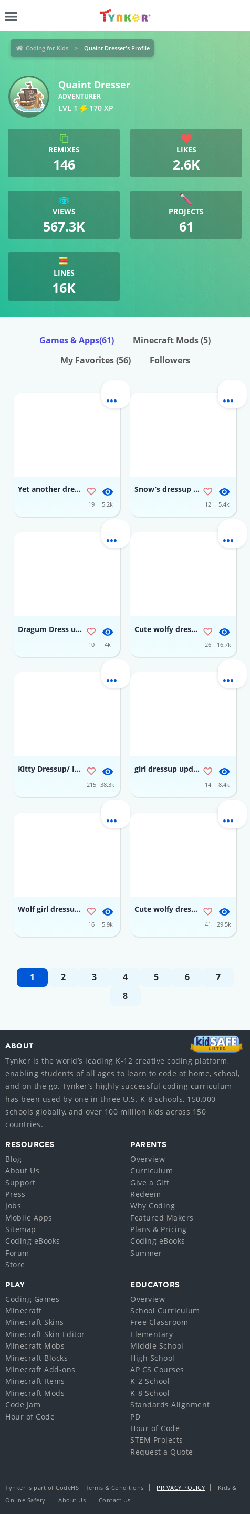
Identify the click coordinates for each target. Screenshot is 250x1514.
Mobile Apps (29, 1218)
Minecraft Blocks (36, 1358)
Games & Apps (76, 340)
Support (20, 1182)
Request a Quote (161, 1452)
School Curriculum (165, 1311)
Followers (170, 360)
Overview (147, 1159)
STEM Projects (156, 1440)
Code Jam (22, 1405)
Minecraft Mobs (35, 1346)
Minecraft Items (35, 1381)
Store (15, 1264)
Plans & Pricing (158, 1229)
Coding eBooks (32, 1241)
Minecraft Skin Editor (45, 1334)
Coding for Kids (47, 48)
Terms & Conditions (115, 1487)
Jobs (13, 1206)
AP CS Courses (157, 1369)
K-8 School (150, 1393)
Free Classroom (159, 1322)
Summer (146, 1253)
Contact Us (115, 1500)
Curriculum (151, 1170)
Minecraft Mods (172, 340)
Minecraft (23, 1311)
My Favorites (95, 360)
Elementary (151, 1334)
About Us (22, 1170)
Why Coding (152, 1206)
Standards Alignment (170, 1405)
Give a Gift (150, 1182)
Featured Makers (162, 1218)
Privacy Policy (181, 1487)
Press (15, 1194)
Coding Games (32, 1299)
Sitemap (20, 1229)
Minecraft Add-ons (40, 1369)
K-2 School (150, 1381)
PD (135, 1417)
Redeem (145, 1194)
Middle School (157, 1346)
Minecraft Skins (34, 1322)
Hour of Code (30, 1417)
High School (152, 1358)
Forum (17, 1253)
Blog (13, 1159)
